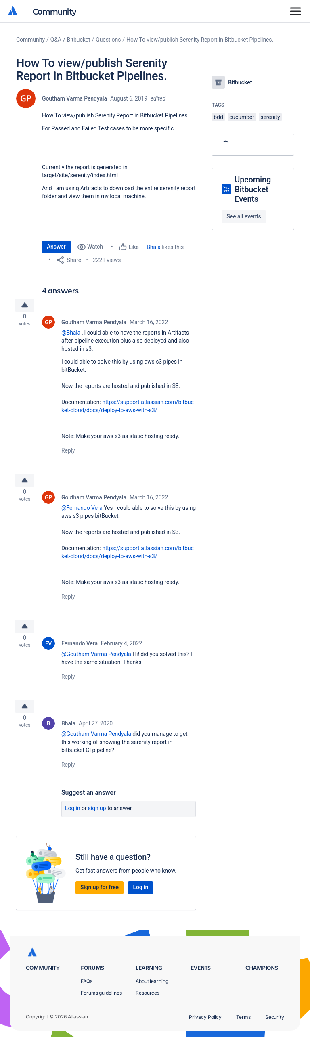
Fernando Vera (79, 650)
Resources (147, 993)
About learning (152, 981)
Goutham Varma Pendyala (74, 98)
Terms (243, 1017)
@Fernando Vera (82, 512)
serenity (270, 117)
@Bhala (70, 335)
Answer (56, 246)
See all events (243, 216)
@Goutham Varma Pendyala (96, 661)
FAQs (86, 981)
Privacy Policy (205, 1017)
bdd (218, 117)
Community (55, 11)
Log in (72, 818)
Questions (108, 39)
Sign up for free (99, 897)
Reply (68, 453)
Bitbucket (78, 39)
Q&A (55, 39)
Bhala (154, 247)
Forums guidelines (101, 993)
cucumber (241, 117)
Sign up (97, 818)
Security (274, 1017)
